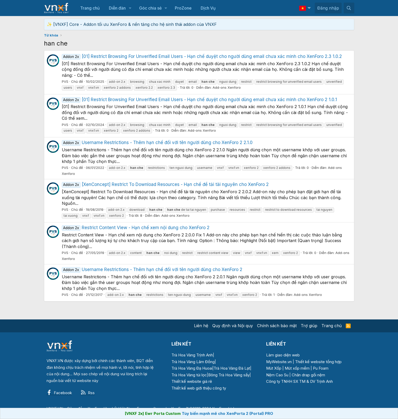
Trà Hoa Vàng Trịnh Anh (192, 355)
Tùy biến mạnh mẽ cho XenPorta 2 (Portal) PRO (227, 413)
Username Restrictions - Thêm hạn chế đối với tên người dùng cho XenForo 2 (152, 269)
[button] (130, 8)
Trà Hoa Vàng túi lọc (189, 374)
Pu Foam (320, 368)
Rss (88, 392)
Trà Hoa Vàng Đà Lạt (232, 368)
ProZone (183, 8)
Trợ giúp (309, 325)
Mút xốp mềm (297, 368)
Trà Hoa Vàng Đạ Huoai (191, 368)
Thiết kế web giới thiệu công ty (198, 388)
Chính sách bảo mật (277, 325)
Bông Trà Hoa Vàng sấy (229, 374)
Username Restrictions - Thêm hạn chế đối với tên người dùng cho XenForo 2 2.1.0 (157, 142)
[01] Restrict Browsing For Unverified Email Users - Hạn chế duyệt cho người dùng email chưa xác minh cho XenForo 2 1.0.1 (199, 99)
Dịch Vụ (208, 8)
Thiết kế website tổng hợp (318, 361)
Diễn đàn (117, 8)
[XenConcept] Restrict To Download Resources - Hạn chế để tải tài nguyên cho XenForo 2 (165, 184)
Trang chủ (90, 8)
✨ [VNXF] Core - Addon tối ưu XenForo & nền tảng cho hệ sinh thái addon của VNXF (132, 24)
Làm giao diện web (283, 355)
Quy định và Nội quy (232, 325)
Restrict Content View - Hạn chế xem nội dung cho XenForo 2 (136, 227)
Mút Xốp (273, 368)
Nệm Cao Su (277, 374)
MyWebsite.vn (279, 361)
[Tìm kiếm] (349, 8)
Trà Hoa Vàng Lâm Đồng (193, 361)
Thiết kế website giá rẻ (191, 381)
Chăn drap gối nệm (308, 374)
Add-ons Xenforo (227, 87)
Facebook (59, 392)
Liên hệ (201, 325)
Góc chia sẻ (150, 8)
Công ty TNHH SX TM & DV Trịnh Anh (299, 381)
